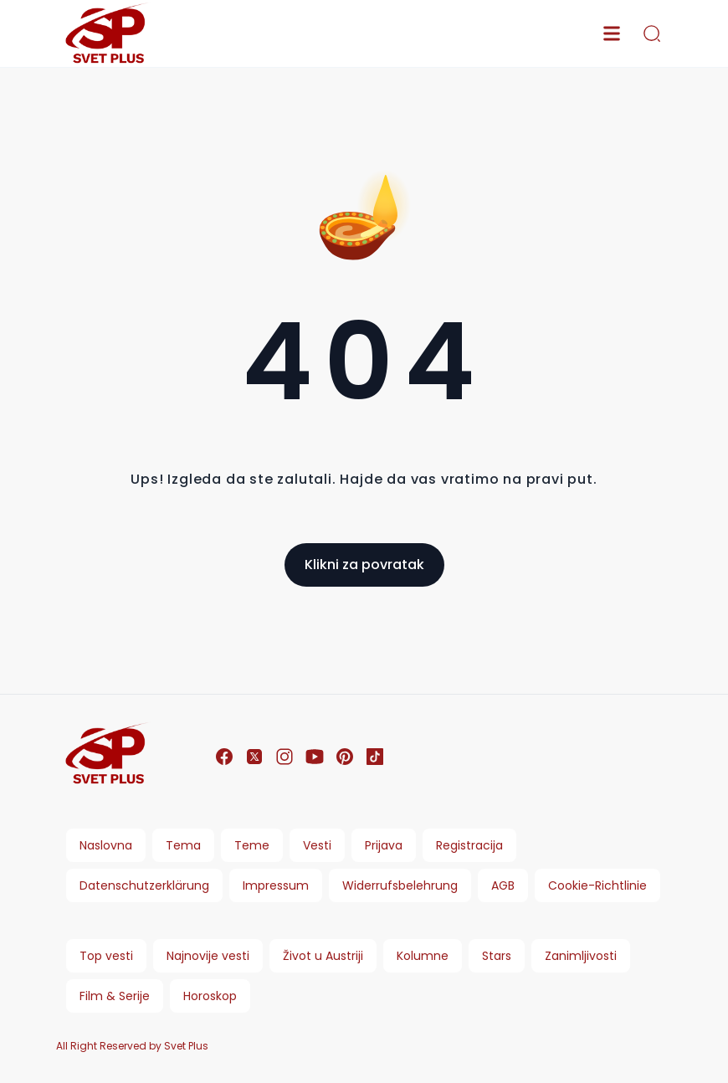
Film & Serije (114, 996)
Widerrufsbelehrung (400, 885)
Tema (183, 845)
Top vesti (106, 955)
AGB (503, 885)
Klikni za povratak (364, 564)
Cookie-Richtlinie (597, 885)
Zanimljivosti (581, 955)
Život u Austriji (323, 955)
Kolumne (423, 955)
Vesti (317, 845)
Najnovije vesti (208, 955)
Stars (496, 955)
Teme (251, 845)
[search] (652, 33)
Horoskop (210, 996)
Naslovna (105, 845)
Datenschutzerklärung (144, 885)
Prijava (383, 845)
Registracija (469, 845)
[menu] (612, 33)
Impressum (276, 885)
